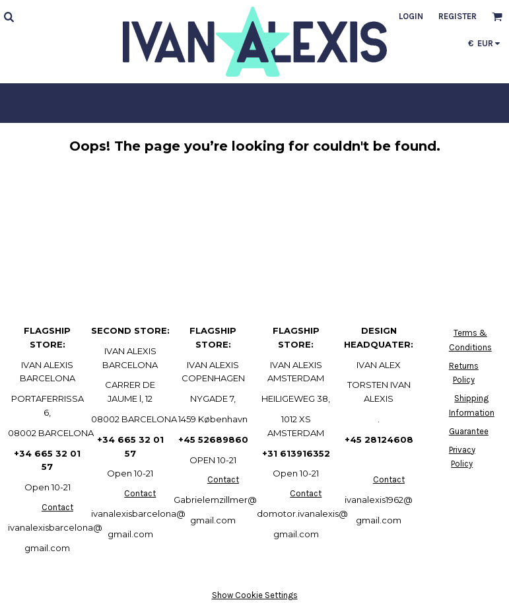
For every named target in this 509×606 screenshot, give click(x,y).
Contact (57, 507)
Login (411, 16)
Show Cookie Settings (255, 595)
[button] (8, 16)
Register (457, 16)
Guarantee (469, 431)
